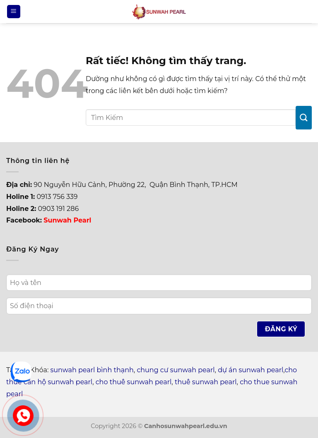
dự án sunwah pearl (250, 370)
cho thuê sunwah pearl (134, 382)
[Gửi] (304, 117)
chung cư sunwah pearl (175, 370)
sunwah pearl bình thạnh (92, 370)
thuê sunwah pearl (206, 382)
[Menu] (13, 12)
